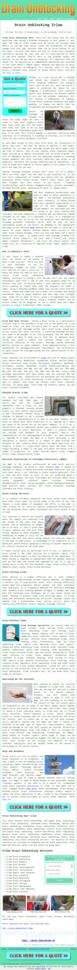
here (26, 385)
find (10, 821)
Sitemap (3, 949)
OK (49, 969)
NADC (32, 228)
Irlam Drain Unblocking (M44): (18, 38)
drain (31, 83)
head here (31, 789)
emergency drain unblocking (34, 663)
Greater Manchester (37, 666)
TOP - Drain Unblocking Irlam (17, 928)
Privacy (73, 949)
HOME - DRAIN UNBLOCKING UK (38, 940)
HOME (39, 19)
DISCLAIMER (69, 19)
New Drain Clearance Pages (18, 949)
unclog (30, 278)
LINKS (45, 19)
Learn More (40, 969)
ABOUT (52, 19)
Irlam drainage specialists (35, 626)
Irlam (43, 358)
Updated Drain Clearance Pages (39, 949)
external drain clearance (54, 647)
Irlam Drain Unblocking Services (27, 850)
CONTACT (60, 19)
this (4, 800)
